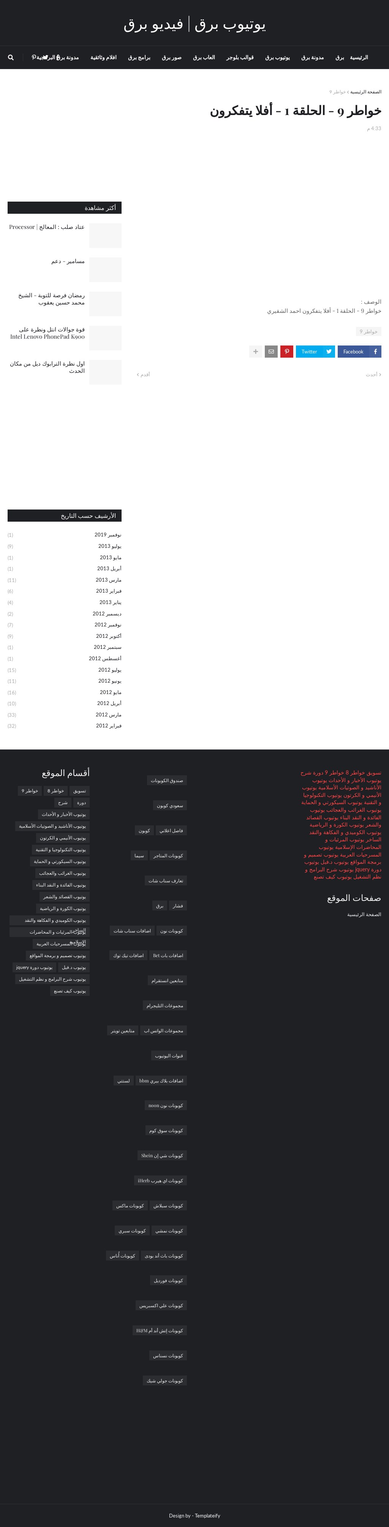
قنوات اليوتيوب (169, 1055)
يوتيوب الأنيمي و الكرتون (63, 838)
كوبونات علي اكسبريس (161, 1305)
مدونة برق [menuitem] (312, 57)
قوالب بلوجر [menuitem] (240, 57)
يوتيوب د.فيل (334, 861)
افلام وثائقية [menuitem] (103, 57)
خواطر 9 (337, 92)
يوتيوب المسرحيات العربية (61, 943)
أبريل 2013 (65, 569)
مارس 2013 (65, 580)
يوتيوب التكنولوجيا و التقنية (61, 849)
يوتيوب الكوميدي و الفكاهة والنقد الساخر (55, 921)
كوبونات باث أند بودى (164, 1256)
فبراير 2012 (65, 726)
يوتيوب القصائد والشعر (64, 896)
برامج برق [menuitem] (139, 57)
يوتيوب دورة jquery (34, 967)
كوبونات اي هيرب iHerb (160, 1180)
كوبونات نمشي (169, 1230)
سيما (139, 855)
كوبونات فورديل (168, 1280)
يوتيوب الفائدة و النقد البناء (61, 885)
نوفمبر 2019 (65, 535)
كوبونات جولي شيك (165, 1380)
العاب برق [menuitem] (204, 57)
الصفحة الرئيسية (365, 92)
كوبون (144, 830)
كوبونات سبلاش (168, 1205)
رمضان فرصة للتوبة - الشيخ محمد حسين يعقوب (51, 298)
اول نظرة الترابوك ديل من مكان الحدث (47, 367)
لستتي (123, 1080)
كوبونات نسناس (168, 1355)
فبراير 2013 (65, 591)
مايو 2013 (65, 558)
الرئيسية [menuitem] (359, 57)
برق (159, 905)
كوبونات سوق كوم (166, 1130)
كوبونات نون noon (166, 1105)
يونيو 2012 (65, 681)
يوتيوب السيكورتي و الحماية (331, 802)
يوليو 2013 (65, 547)
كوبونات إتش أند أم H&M (159, 1330)
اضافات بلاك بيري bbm (161, 1080)
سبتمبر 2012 (65, 647)
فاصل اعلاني (171, 830)
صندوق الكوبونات (167, 780)
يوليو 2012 (65, 670)
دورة (317, 772)
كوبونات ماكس (130, 1205)
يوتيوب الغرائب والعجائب (353, 809)
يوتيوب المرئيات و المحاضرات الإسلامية (58, 933)
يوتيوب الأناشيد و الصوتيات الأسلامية (52, 826)
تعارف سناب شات (166, 880)
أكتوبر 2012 (65, 636)
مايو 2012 (65, 693)
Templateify (207, 1516)
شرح (306, 772)
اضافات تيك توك (128, 955)
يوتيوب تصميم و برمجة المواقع (58, 955)
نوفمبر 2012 (65, 625)
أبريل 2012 (65, 704)
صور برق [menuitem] (172, 57)
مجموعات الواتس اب (163, 1030)
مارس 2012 (65, 715)
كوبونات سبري (132, 1230)
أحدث (372, 374)
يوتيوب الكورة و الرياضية (337, 824)
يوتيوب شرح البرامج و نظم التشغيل (52, 979)
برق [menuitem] (339, 57)
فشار (178, 905)
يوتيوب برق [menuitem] (277, 57)
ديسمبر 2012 (65, 614)
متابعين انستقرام (167, 980)
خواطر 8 (354, 772)
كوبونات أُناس (122, 1256)
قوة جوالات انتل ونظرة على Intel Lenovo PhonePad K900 (47, 333)
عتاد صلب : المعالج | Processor (47, 226)
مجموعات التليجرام (165, 1005)
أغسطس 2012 (65, 659)
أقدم (145, 374)
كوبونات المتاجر (168, 855)
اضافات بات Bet (168, 955)
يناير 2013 (65, 603)
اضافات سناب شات (132, 931)
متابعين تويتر (122, 1030)
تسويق (373, 772)
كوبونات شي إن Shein (162, 1155)
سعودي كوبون (170, 805)
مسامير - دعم (68, 261)
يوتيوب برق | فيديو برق (194, 23)
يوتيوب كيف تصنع (333, 876)
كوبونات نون (171, 931)
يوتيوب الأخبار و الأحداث (354, 780)
